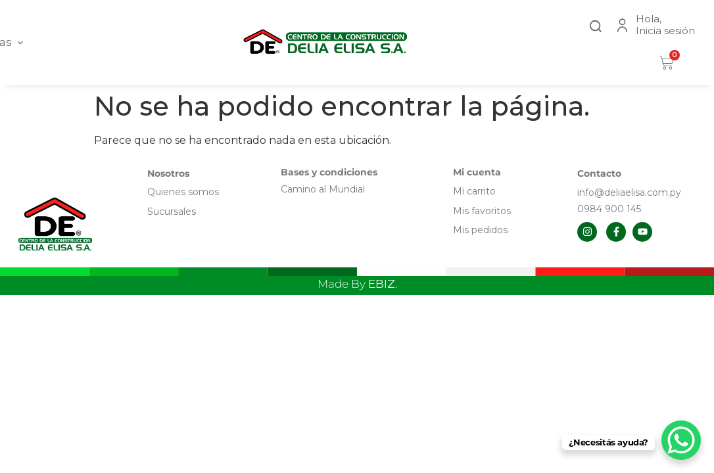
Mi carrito (475, 191)
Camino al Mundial (323, 189)
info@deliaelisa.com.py (629, 192)
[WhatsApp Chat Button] (681, 440)
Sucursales (171, 211)
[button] (595, 24)
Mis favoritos (482, 211)
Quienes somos (183, 192)
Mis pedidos (480, 230)
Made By (357, 283)
